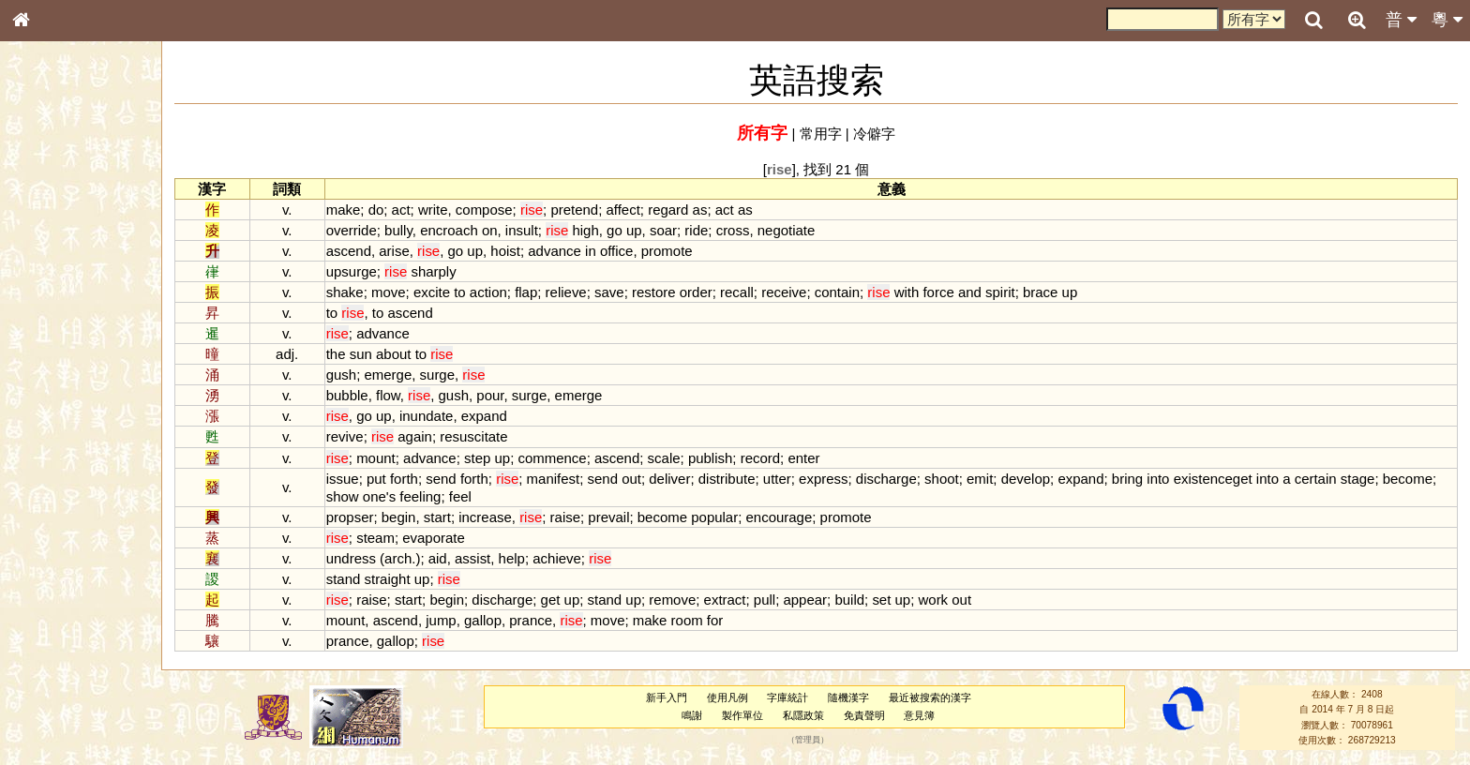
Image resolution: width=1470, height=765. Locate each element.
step (477, 458)
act (401, 210)
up (634, 230)
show (342, 496)
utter (777, 479)
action (488, 292)
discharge (886, 479)
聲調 (89, 502)
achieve (556, 558)
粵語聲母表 (51, 391)
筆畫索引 (45, 269)
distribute (727, 479)
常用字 (821, 134)
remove (672, 600)
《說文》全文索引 (68, 588)
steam (375, 538)
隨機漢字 (848, 697)
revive (345, 436)
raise (565, 517)
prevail (608, 517)
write (433, 210)
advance (554, 251)
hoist (505, 251)
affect (622, 210)
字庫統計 (787, 697)
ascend (348, 251)
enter (803, 458)
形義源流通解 (57, 323)
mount (376, 458)
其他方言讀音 (57, 538)
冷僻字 (874, 134)
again (415, 436)
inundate (426, 416)
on (490, 230)
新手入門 (666, 697)
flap (526, 292)
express (823, 479)
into (1158, 479)
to (459, 292)
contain (837, 292)
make (343, 210)
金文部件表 (51, 305)
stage (1358, 479)
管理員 (807, 739)
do (376, 210)
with (907, 292)
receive (783, 292)
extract (725, 600)
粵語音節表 (51, 373)
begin (399, 517)
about (393, 354)
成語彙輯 (45, 624)
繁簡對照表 (51, 642)
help (512, 558)
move (388, 292)
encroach (449, 230)
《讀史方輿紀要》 (68, 606)
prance (530, 620)
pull (764, 600)
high (585, 230)
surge (437, 374)
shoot (941, 479)
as (700, 210)
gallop (483, 620)
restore (654, 292)
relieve (566, 292)
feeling (420, 496)
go (614, 230)
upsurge (351, 271)
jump (441, 620)
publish (710, 458)
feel (460, 496)
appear (805, 600)
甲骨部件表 (51, 286)
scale (664, 458)
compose (484, 210)
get (551, 600)
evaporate (433, 538)
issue (342, 479)
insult (521, 230)
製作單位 (742, 715)
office (617, 251)
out (631, 479)
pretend (574, 210)
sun (361, 354)
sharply (433, 271)
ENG (82, 207)
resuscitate (473, 436)
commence (552, 458)
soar (663, 230)
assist (472, 558)
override (351, 230)
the (336, 354)
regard (668, 210)
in (590, 251)
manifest (553, 479)
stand (343, 579)
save (609, 292)
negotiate (787, 230)
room (687, 620)
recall (737, 292)
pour (489, 395)
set (881, 600)
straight (387, 579)
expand (484, 416)
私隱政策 (803, 715)
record (760, 458)
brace (1040, 292)
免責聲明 (864, 715)
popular (714, 517)
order (696, 292)
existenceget (1213, 479)
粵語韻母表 (51, 409)
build (849, 600)
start (437, 517)
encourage (779, 517)
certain (1316, 479)
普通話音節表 (57, 520)
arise (394, 251)
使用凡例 (727, 697)
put (376, 479)
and (970, 292)
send (441, 479)
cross (733, 230)
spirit (1000, 292)
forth (404, 479)
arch (398, 558)
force (937, 292)
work (934, 600)
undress (351, 558)
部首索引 (45, 251)
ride (696, 230)
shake (345, 292)
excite (431, 292)
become (1407, 479)
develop (1025, 479)
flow (388, 395)
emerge (388, 374)
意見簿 (919, 715)
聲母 (37, 502)
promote (667, 251)
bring (1127, 479)
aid (437, 558)
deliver (669, 479)
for (715, 620)
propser (350, 517)
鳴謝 (692, 715)
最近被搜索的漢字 (930, 697)
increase (485, 517)
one (374, 496)
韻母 (63, 502)
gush (341, 374)
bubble (347, 395)
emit (980, 479)
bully (398, 230)
